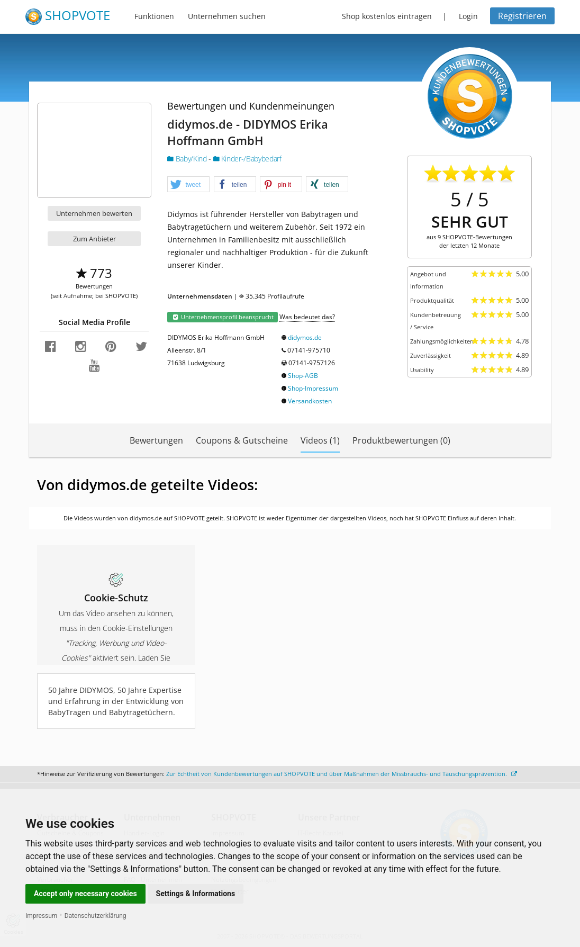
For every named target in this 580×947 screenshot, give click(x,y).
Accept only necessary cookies (85, 893)
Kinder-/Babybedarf (247, 159)
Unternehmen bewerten (94, 213)
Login (468, 16)
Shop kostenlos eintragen (387, 16)
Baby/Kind (188, 159)
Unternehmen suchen (227, 16)
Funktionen (154, 16)
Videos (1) (320, 440)
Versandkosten (310, 400)
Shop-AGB (303, 375)
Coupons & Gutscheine (242, 440)
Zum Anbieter (94, 238)
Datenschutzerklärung (95, 915)
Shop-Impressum (313, 388)
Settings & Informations (195, 893)
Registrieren (522, 16)
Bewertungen (156, 440)
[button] (188, 185)
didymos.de (305, 337)
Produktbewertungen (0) (401, 440)
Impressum (41, 915)
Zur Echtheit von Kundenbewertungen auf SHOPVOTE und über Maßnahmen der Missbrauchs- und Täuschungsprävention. (341, 774)
